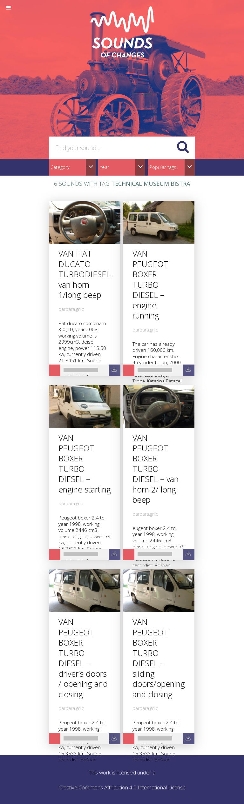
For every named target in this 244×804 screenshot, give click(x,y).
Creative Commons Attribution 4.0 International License (122, 787)
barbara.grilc (71, 309)
